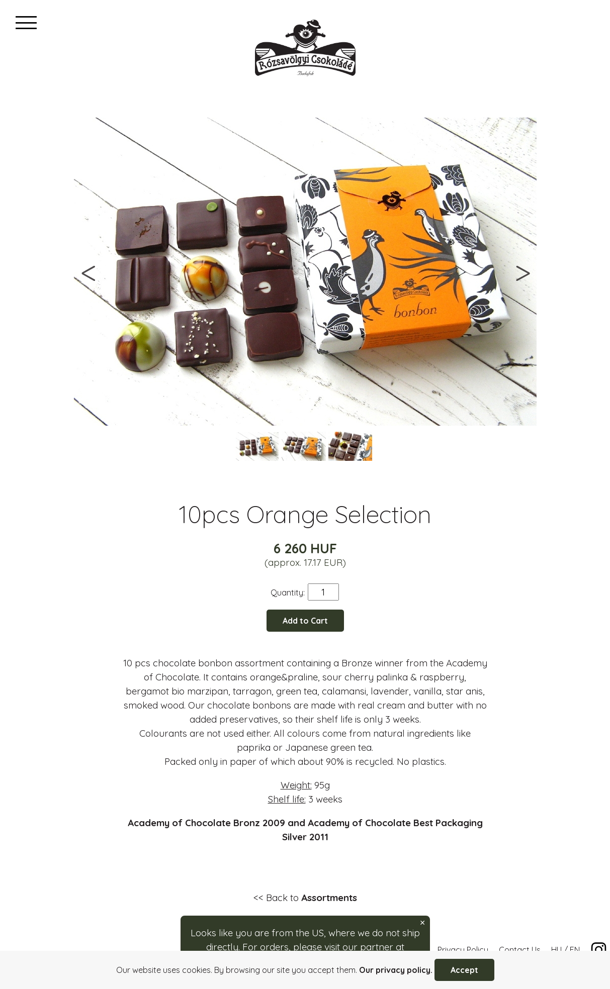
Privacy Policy (463, 950)
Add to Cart (305, 621)
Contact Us (520, 950)
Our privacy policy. (395, 970)
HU (556, 950)
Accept (464, 970)
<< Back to (305, 898)
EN (575, 950)
